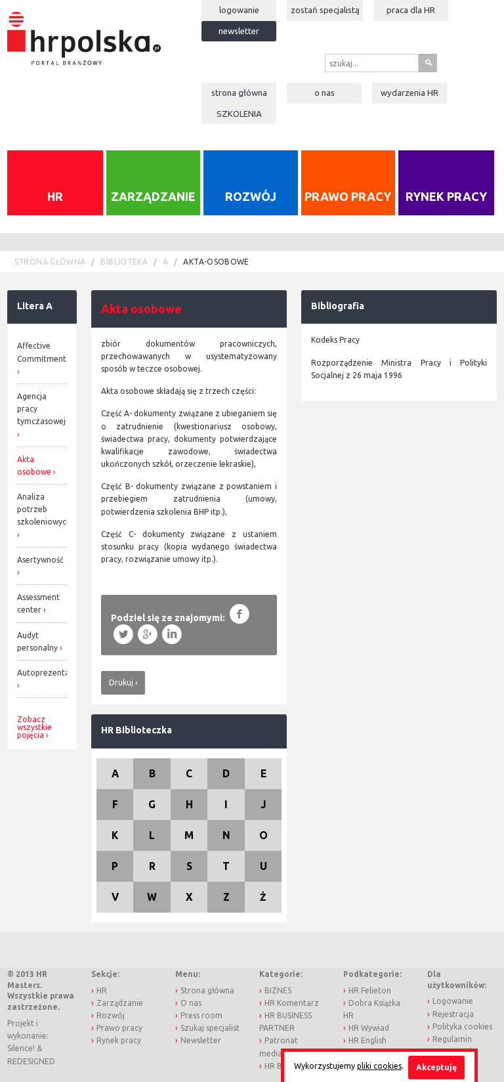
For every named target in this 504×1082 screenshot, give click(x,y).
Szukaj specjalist (210, 1028)
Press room (201, 1015)
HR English (367, 1040)
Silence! (21, 1048)
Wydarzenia (409, 92)
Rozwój (250, 196)
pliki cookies (379, 1066)
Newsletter (239, 30)
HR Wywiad (368, 1028)
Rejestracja (453, 1014)
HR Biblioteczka (136, 730)
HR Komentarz (291, 1003)
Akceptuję (436, 1067)
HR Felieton (369, 990)
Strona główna (239, 92)
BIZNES (277, 990)
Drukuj (121, 682)
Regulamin (452, 1039)
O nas (324, 92)
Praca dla (411, 9)
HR (55, 196)
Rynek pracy (446, 196)
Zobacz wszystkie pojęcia (34, 727)
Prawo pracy (347, 196)
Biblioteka (124, 261)
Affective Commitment (41, 351)
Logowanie (239, 9)
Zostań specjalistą (325, 9)
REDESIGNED (31, 1061)
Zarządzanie (153, 196)
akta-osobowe (216, 261)
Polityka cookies (462, 1026)
